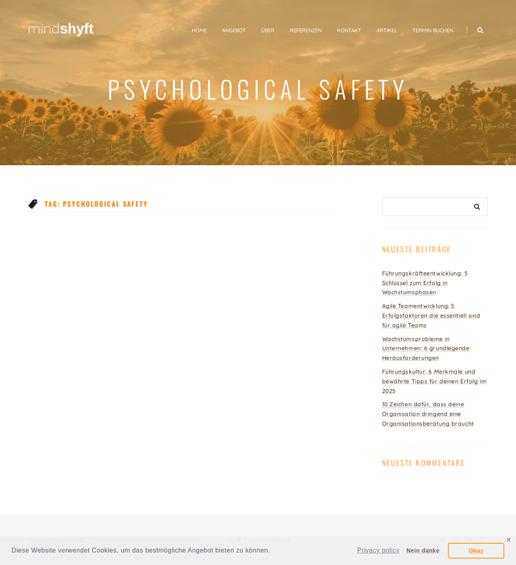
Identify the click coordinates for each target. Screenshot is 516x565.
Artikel (387, 30)
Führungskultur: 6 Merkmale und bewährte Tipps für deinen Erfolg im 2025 (434, 381)
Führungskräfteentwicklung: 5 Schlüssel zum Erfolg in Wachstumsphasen (425, 283)
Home (199, 30)
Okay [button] (475, 550)
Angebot (234, 30)
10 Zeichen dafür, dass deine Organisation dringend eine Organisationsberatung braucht (428, 414)
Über (268, 30)
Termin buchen (432, 30)
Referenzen (306, 30)
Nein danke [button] (422, 550)
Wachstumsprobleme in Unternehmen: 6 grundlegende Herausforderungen (426, 348)
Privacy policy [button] (378, 550)
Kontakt (349, 30)
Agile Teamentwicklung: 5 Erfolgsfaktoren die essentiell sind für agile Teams (431, 315)
